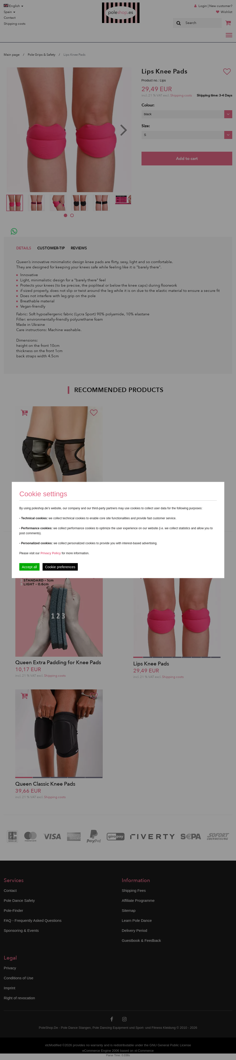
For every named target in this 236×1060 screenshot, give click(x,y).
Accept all (29, 567)
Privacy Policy (50, 553)
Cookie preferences (60, 567)
